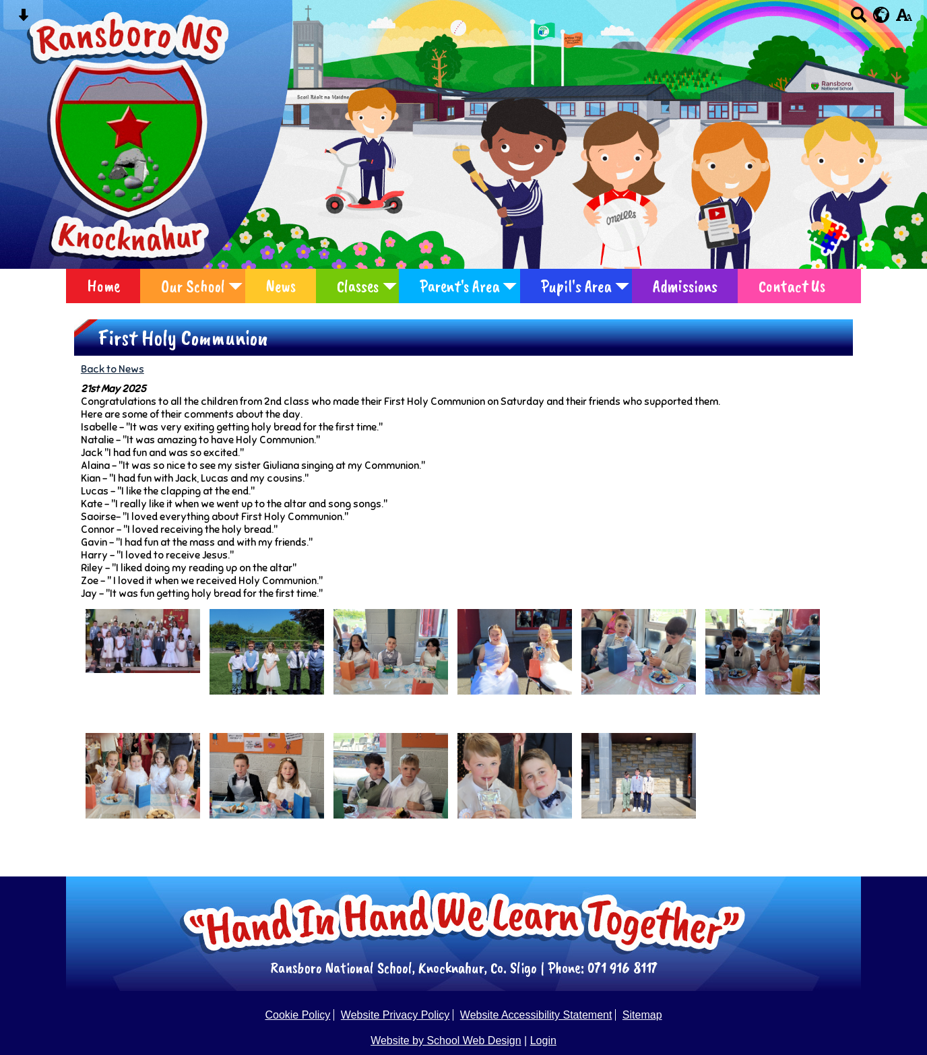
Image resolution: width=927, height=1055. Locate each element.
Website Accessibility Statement (536, 1015)
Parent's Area (460, 286)
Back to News (112, 368)
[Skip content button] (23, 19)
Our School (193, 286)
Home (103, 286)
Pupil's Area (576, 286)
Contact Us (792, 286)
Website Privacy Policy (395, 1015)
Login (543, 1040)
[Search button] (858, 19)
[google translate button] (881, 15)
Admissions (685, 286)
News (281, 286)
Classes (358, 286)
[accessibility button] (904, 19)
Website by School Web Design (446, 1040)
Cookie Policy (297, 1015)
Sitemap (642, 1015)
